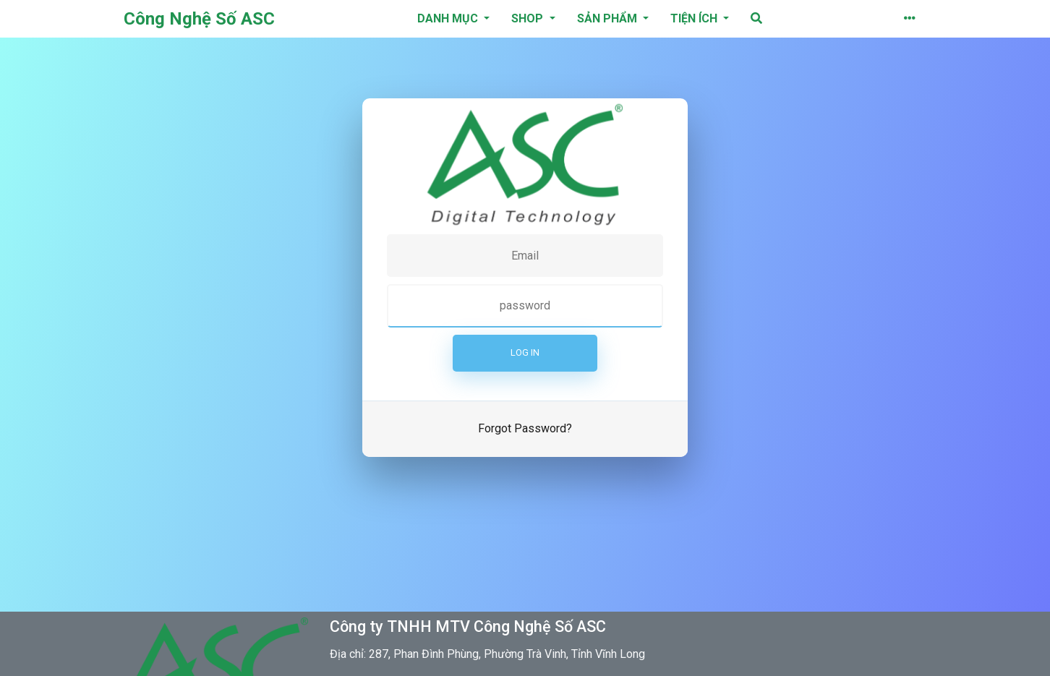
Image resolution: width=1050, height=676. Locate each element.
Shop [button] (528, 18)
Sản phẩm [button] (608, 18)
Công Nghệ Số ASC (199, 19)
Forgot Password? (525, 428)
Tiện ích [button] (695, 18)
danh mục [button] (449, 18)
